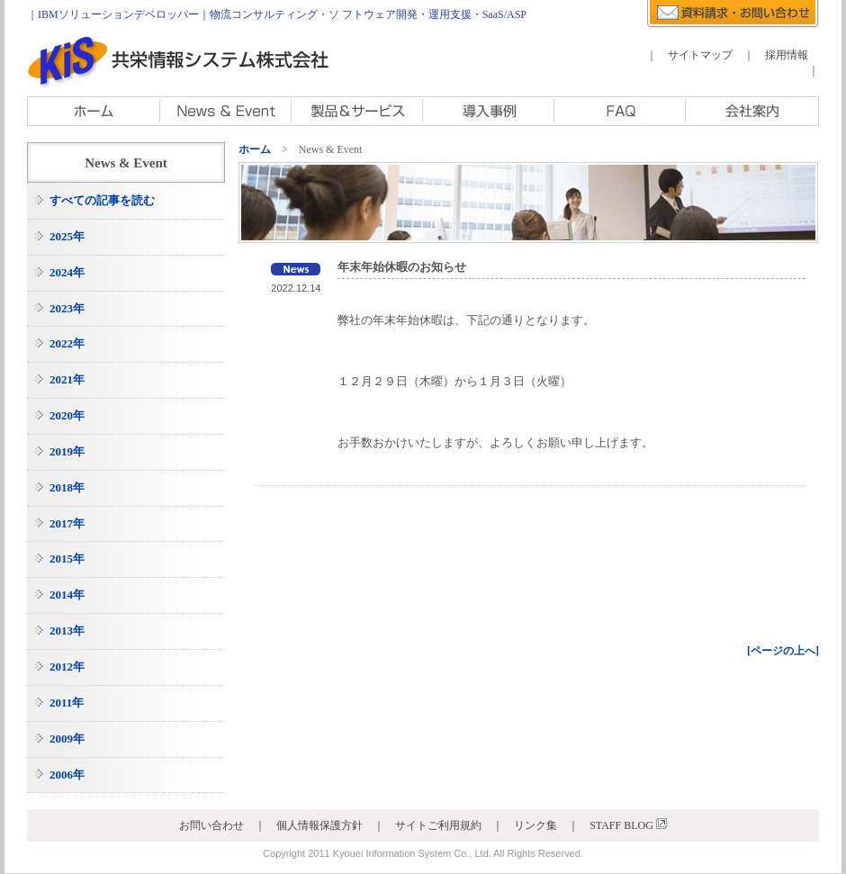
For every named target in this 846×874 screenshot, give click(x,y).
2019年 (67, 451)
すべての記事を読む (102, 200)
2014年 (67, 594)
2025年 (67, 236)
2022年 (67, 343)
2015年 (67, 558)
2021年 (67, 379)
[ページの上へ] (783, 650)
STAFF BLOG (628, 825)
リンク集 (535, 825)
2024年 (67, 272)
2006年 (67, 774)
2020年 (67, 415)
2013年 (67, 630)
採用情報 (786, 55)
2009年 (67, 738)
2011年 (67, 702)
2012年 (67, 666)
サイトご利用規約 (438, 825)
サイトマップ (700, 55)
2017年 (67, 523)
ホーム (254, 149)
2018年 (67, 487)
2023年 (67, 308)
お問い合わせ (211, 825)
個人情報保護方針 (319, 825)
